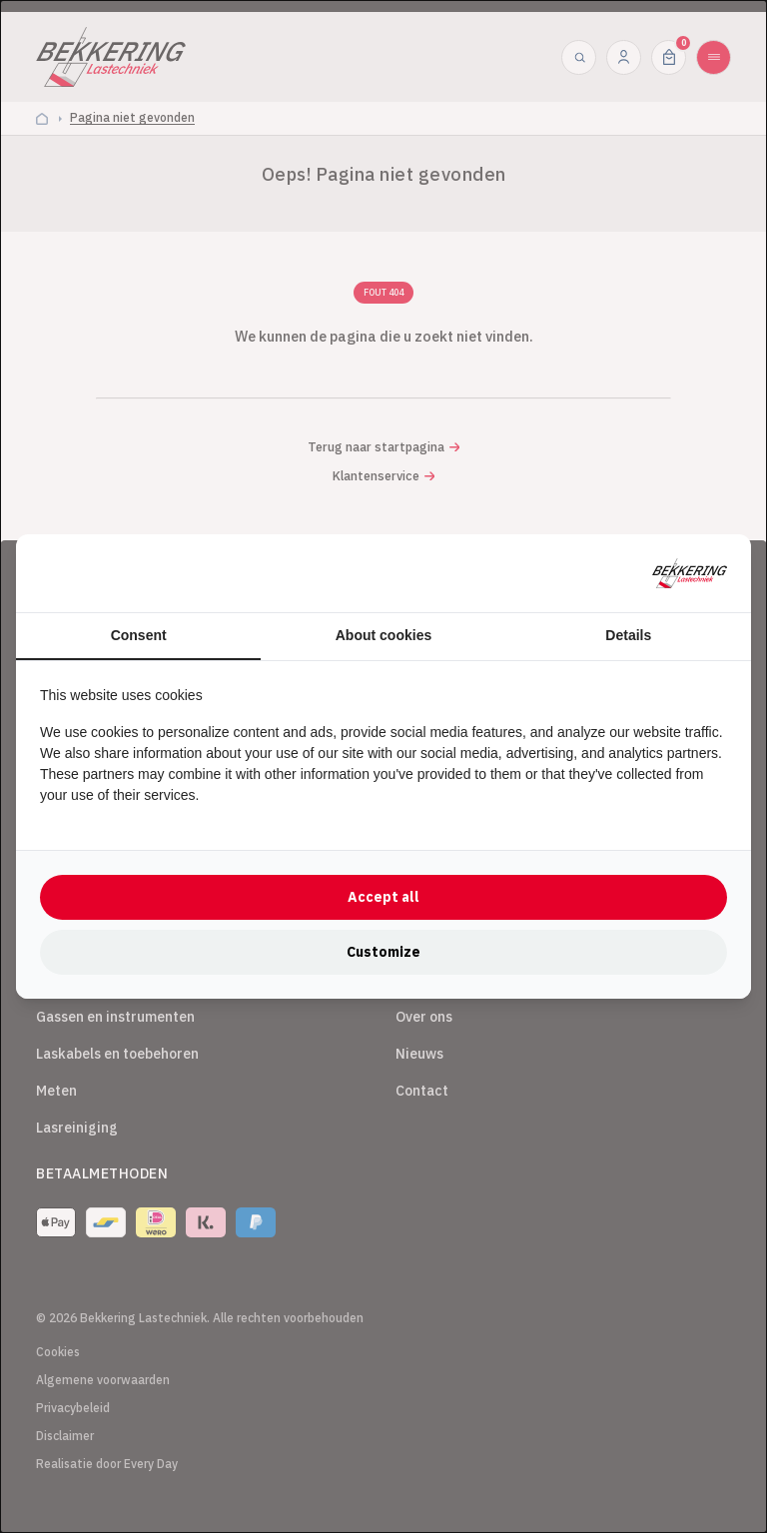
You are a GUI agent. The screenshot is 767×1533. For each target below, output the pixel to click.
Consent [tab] (139, 635)
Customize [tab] (383, 952)
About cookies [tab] (383, 635)
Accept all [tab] (383, 897)
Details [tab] (628, 635)
